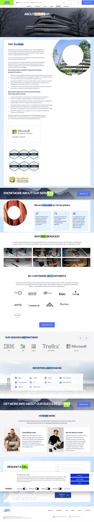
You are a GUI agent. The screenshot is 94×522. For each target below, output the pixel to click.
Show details (68, 519)
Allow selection (79, 509)
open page (84, 194)
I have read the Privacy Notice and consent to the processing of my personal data (67, 487)
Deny (80, 513)
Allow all (80, 506)
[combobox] (56, 476)
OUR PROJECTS (47, 325)
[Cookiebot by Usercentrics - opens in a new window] (8, 519)
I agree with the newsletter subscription (65, 490)
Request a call (63, 495)
